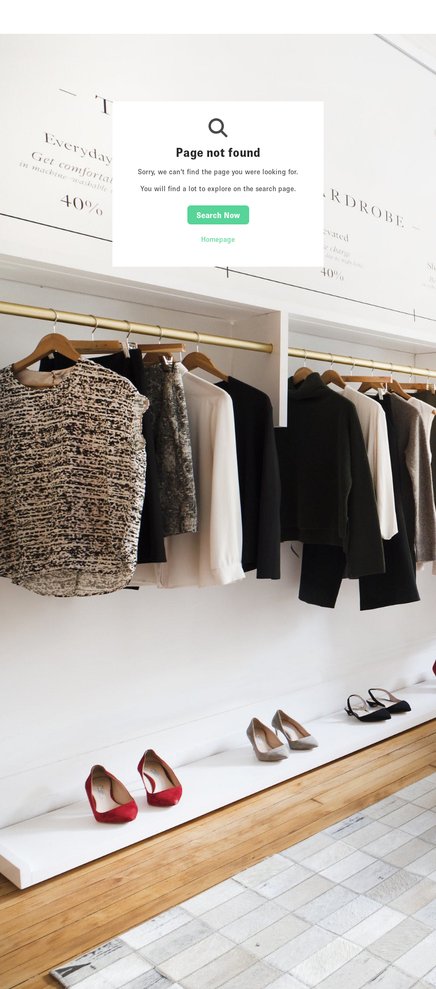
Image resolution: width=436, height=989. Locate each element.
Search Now (218, 215)
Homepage (218, 239)
